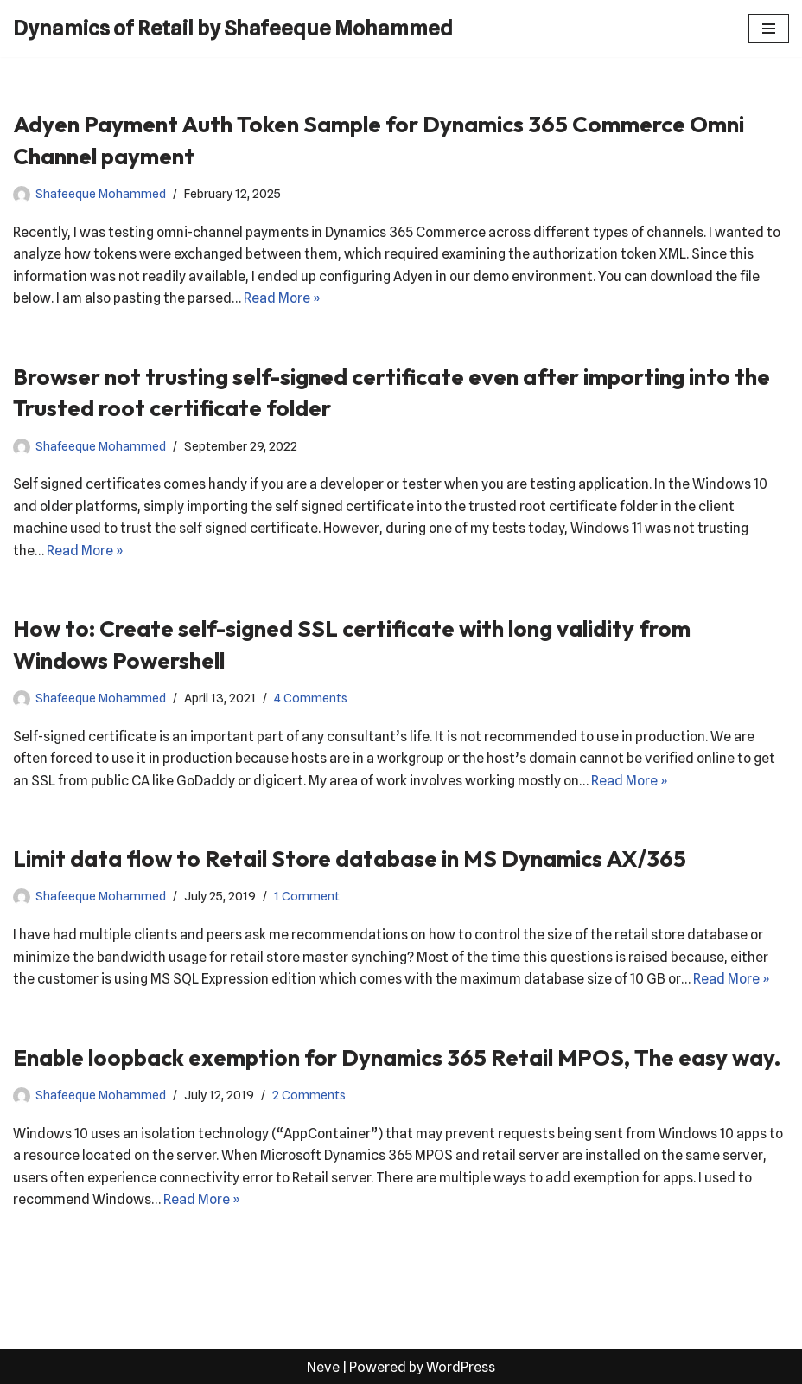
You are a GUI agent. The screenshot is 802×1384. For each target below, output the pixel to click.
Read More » (284, 298)
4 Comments (310, 697)
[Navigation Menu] (768, 28)
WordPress (460, 1365)
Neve (323, 1365)
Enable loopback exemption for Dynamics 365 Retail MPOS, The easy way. (397, 1056)
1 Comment (307, 895)
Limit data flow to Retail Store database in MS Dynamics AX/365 (349, 857)
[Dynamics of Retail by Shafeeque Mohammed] (233, 28)
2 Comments (309, 1093)
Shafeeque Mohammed (100, 193)
